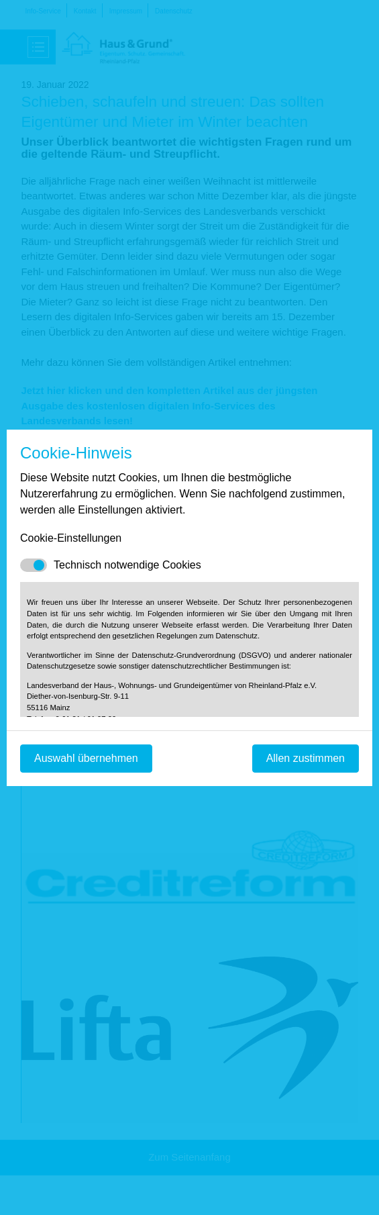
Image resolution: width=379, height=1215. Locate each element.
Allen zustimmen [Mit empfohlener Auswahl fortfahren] (305, 758)
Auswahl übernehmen (86, 758)
